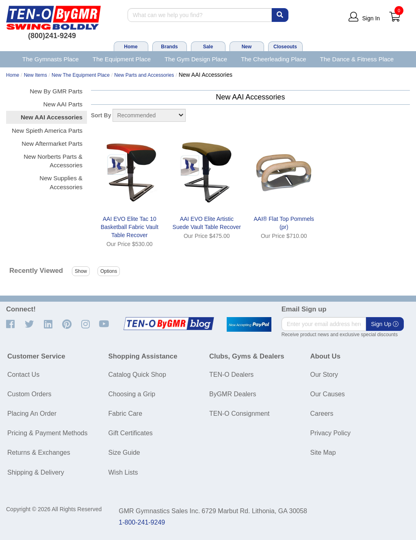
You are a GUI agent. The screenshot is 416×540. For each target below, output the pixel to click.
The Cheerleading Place (273, 59)
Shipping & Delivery (35, 472)
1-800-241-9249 (142, 522)
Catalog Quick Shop (137, 374)
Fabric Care (125, 413)
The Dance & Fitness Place (357, 59)
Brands (169, 47)
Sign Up (385, 324)
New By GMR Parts (56, 91)
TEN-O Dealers (231, 374)
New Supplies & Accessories (60, 182)
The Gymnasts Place (50, 59)
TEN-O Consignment (239, 413)
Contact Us (23, 374)
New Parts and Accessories (144, 75)
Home (130, 47)
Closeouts (285, 47)
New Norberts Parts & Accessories (53, 160)
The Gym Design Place (196, 59)
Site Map (323, 452)
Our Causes (327, 394)
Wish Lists (123, 472)
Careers (322, 413)
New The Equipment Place (81, 75)
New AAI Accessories (51, 117)
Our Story (324, 374)
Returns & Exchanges (38, 452)
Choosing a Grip (132, 394)
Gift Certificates (130, 433)
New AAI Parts (62, 104)
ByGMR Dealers (232, 394)
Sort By (101, 115)
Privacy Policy (330, 433)
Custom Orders (29, 394)
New (247, 47)
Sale (208, 47)
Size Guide (124, 452)
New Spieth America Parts (47, 130)
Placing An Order (31, 413)
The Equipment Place (122, 59)
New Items (35, 75)
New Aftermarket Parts (52, 143)
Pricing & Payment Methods (47, 433)
